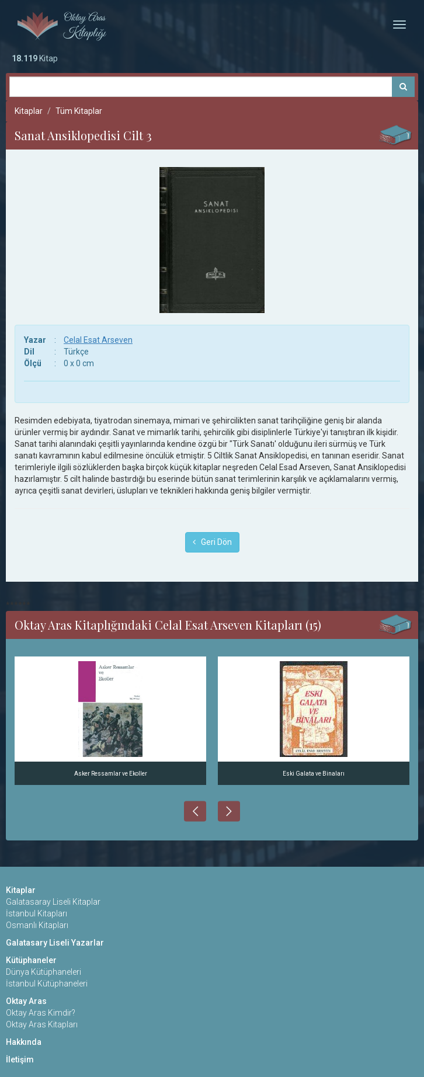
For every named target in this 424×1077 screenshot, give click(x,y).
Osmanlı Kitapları (37, 925)
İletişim (20, 1059)
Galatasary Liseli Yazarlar (55, 942)
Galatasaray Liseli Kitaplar (53, 901)
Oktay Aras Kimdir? (40, 1012)
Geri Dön (212, 542)
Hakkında (23, 1042)
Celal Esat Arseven (98, 340)
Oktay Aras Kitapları (42, 1024)
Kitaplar (29, 111)
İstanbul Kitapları (36, 913)
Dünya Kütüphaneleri (43, 972)
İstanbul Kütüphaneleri (47, 983)
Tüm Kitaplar (78, 111)
